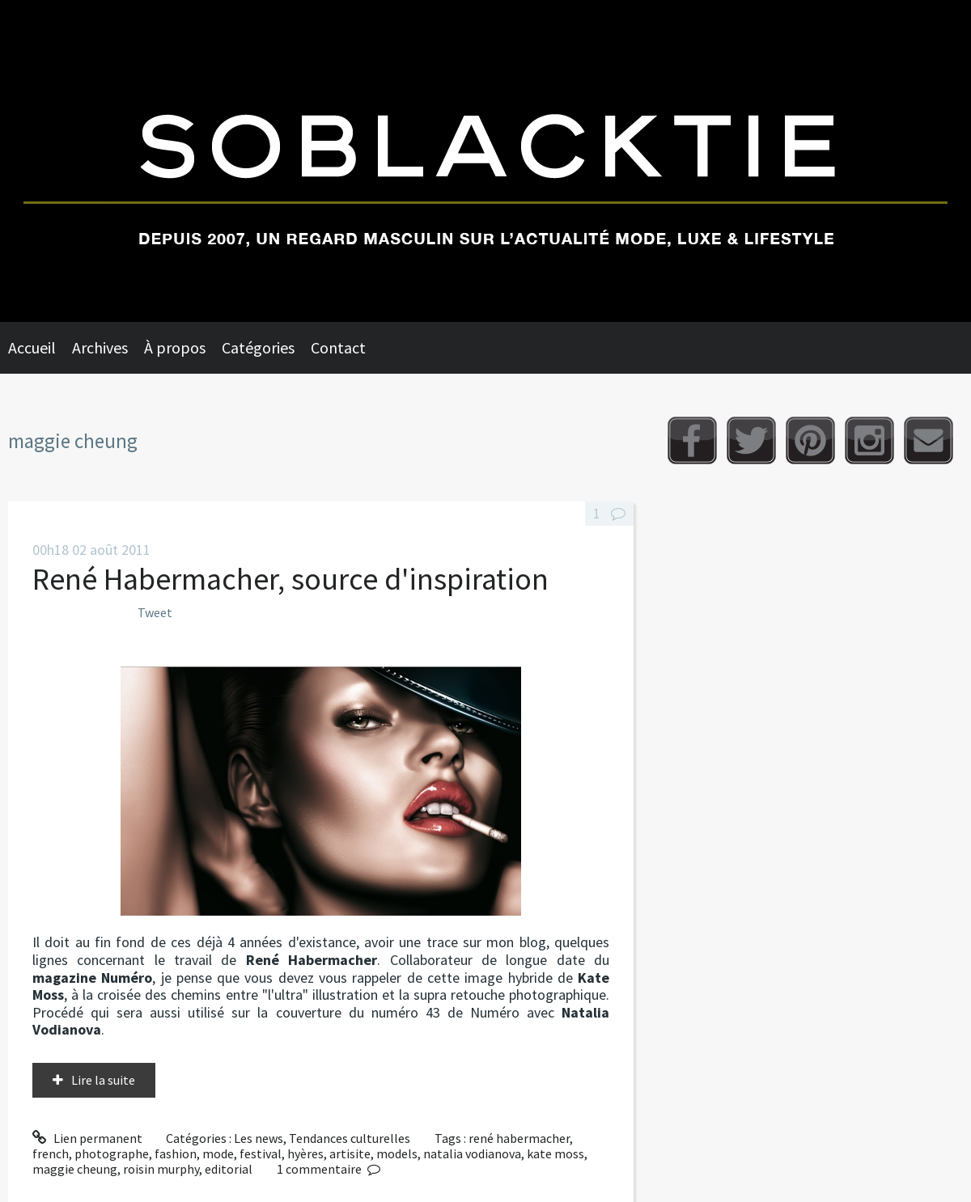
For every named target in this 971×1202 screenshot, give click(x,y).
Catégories (258, 347)
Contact (338, 347)
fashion (176, 1153)
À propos (175, 347)
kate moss (555, 1153)
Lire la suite (103, 1080)
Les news (258, 1138)
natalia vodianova (472, 1153)
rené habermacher (519, 1138)
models (397, 1153)
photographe (111, 1153)
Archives (100, 347)
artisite (350, 1153)
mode (218, 1153)
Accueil (32, 347)
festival (261, 1153)
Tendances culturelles (349, 1138)
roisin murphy (161, 1169)
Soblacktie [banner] (485, 161)
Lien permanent (87, 1138)
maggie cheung (74, 1169)
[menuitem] (40, 348)
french (50, 1153)
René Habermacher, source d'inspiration (290, 579)
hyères (305, 1153)
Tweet (155, 612)
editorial (228, 1169)
